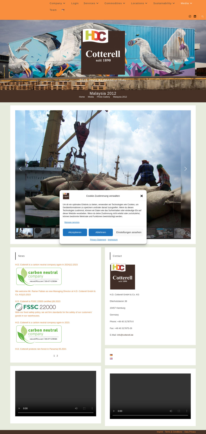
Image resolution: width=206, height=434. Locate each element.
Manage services (72, 222)
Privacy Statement (98, 240)
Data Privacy (190, 432)
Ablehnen (100, 232)
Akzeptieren (74, 232)
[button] (141, 196)
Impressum (113, 240)
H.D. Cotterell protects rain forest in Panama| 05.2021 (40, 349)
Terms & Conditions (173, 432)
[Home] (82, 97)
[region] (103, 174)
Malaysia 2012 (120, 97)
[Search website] (202, 16)
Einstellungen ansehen (128, 232)
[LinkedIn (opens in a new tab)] (194, 16)
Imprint (160, 432)
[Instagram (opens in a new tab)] (189, 16)
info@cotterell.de (125, 335)
